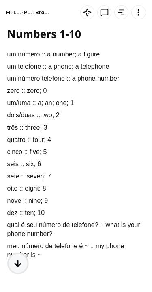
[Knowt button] (87, 12)
